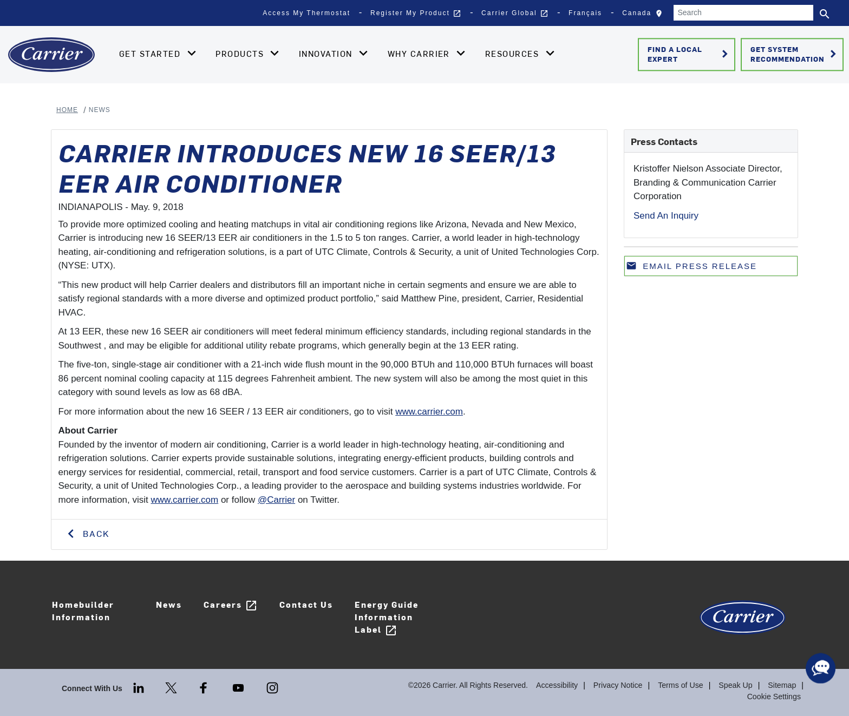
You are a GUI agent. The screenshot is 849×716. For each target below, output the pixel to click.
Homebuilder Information (82, 610)
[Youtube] (239, 687)
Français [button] (585, 13)
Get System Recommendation (795, 54)
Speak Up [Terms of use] (736, 685)
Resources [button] (513, 53)
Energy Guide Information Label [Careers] (384, 617)
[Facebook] (204, 687)
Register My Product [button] (415, 13)
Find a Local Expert (690, 54)
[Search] (743, 12)
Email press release (691, 268)
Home (67, 110)
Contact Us (304, 604)
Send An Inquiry (666, 216)
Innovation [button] (327, 53)
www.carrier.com (429, 411)
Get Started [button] (151, 53)
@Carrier (276, 500)
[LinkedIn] (139, 687)
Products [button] (240, 53)
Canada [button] (645, 15)
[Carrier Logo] (742, 623)
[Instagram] (272, 687)
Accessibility (559, 685)
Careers (228, 605)
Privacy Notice (620, 685)
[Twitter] (172, 687)
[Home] (51, 54)
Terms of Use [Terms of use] (681, 685)
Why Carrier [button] (420, 53)
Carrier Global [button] (514, 13)
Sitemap (782, 685)
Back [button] (94, 533)
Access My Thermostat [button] (306, 13)
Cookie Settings (774, 696)
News (167, 604)
